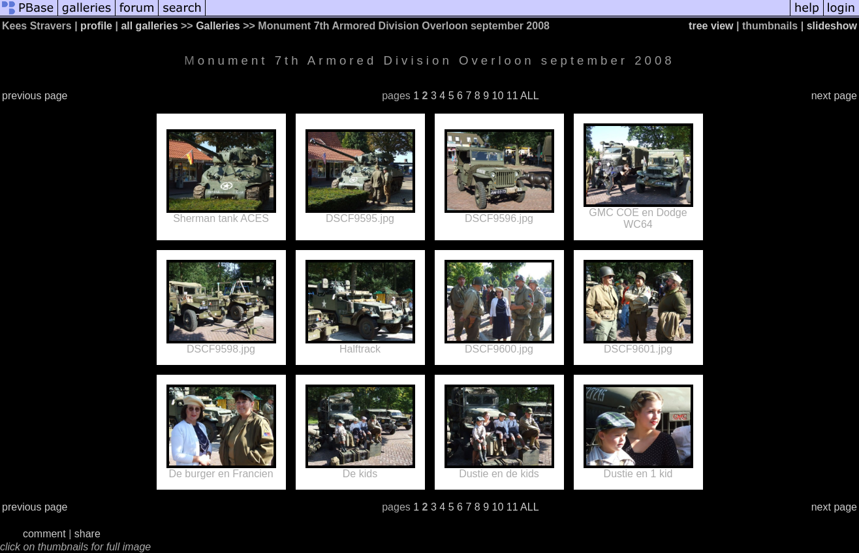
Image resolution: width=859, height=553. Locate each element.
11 (512, 95)
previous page (35, 95)
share (87, 533)
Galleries (218, 25)
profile (96, 25)
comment (44, 533)
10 (497, 95)
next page (834, 95)
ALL (529, 95)
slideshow (832, 25)
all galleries (149, 25)
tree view (711, 25)
